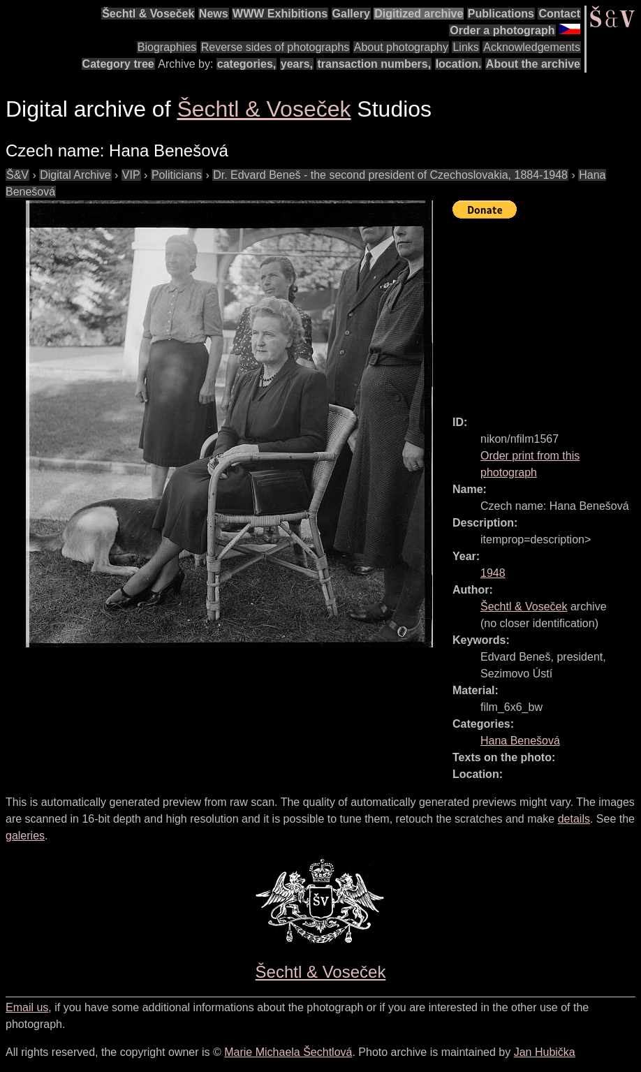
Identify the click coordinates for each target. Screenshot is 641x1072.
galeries (25, 836)
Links (465, 47)
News (213, 14)
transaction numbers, (374, 64)
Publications (501, 14)
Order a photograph (502, 30)
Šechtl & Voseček (148, 14)
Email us (27, 1007)
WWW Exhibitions (280, 14)
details (574, 819)
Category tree (118, 64)
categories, (246, 64)
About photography (401, 47)
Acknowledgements (531, 47)
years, (297, 64)
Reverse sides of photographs (275, 47)
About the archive (533, 64)
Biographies (167, 47)
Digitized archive (418, 14)
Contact (559, 14)
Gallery (351, 14)
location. (459, 64)
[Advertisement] (546, 310)
